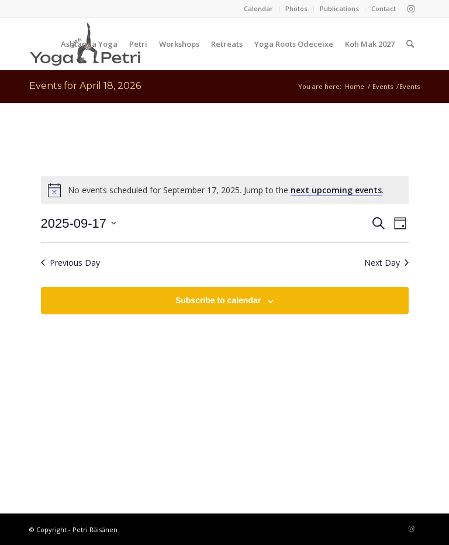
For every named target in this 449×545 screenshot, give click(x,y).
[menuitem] (258, 9)
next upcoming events (336, 190)
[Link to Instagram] (411, 9)
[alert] (225, 190)
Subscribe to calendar (218, 300)
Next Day (386, 262)
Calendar (258, 8)
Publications (339, 8)
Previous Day (70, 262)
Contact (383, 8)
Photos (296, 8)
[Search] (410, 44)
